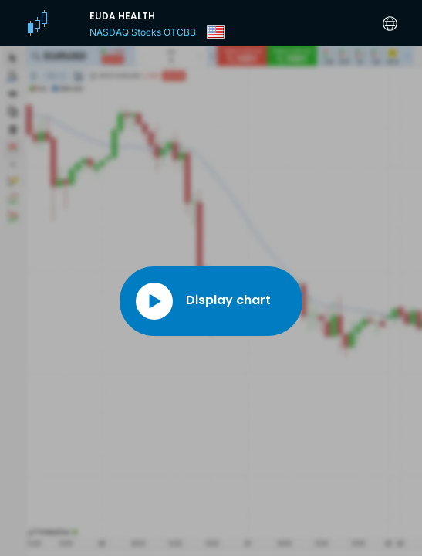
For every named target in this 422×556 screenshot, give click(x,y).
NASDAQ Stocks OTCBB (142, 32)
